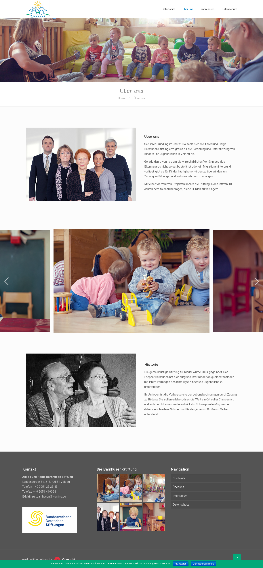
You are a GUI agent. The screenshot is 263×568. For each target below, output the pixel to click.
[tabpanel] (131, 281)
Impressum (180, 496)
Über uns (178, 487)
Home (121, 98)
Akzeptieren (180, 564)
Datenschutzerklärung (203, 564)
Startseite (179, 478)
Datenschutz (181, 504)
